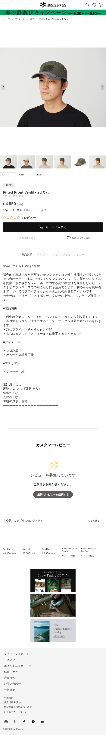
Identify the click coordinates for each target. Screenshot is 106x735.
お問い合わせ (12, 683)
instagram (6, 722)
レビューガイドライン (15, 711)
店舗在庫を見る (27, 237)
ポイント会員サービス (18, 665)
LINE (33, 722)
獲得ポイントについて (35, 210)
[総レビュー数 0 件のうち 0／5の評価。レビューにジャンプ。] (19, 218)
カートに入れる (56, 227)
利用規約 (8, 698)
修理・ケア (11, 671)
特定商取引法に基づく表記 (18, 707)
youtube (42, 722)
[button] (102, 87)
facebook (24, 722)
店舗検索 (9, 677)
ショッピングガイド (16, 653)
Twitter (15, 722)
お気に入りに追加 (81, 237)
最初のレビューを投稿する (53, 494)
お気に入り (94, 5)
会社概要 (9, 689)
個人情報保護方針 (13, 702)
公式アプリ (11, 659)
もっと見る (94, 520)
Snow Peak (53, 5)
